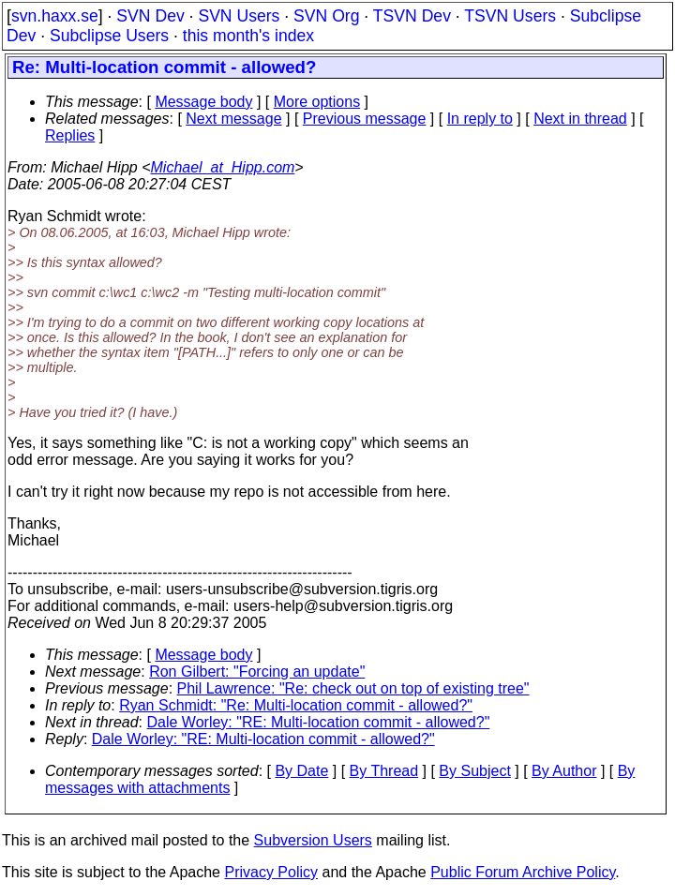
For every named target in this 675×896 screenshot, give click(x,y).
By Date (301, 771)
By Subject (474, 771)
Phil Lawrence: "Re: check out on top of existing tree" (353, 688)
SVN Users (238, 16)
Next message (233, 119)
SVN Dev (150, 16)
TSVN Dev (412, 16)
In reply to (480, 119)
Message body (203, 102)
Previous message (365, 119)
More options (317, 102)
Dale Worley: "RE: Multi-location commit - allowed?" (318, 722)
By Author (564, 771)
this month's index (248, 35)
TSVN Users (510, 16)
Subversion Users (313, 840)
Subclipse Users (109, 35)
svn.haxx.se (54, 16)
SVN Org (326, 16)
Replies (70, 135)
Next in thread (580, 119)
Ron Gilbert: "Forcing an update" (257, 671)
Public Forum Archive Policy (522, 872)
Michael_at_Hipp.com (223, 167)
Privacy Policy (271, 872)
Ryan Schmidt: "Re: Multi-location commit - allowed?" (295, 705)
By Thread (384, 771)
